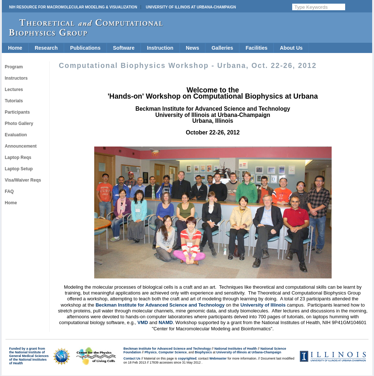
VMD (142, 322)
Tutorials (14, 100)
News (192, 48)
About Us (291, 48)
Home (15, 48)
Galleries (222, 48)
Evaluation (16, 134)
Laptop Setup (19, 168)
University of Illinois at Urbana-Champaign (191, 7)
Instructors (16, 78)
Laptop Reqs (18, 157)
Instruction (160, 48)
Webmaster (217, 358)
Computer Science (173, 352)
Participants (17, 112)
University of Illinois (263, 305)
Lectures (14, 89)
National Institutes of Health (235, 348)
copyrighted (187, 358)
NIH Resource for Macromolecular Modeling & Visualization (73, 7)
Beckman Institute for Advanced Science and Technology (160, 305)
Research (46, 48)
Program (14, 66)
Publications (85, 48)
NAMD (166, 322)
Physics (151, 352)
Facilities (256, 48)
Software (123, 48)
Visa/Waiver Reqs (23, 180)
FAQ (9, 191)
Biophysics (203, 352)
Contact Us (131, 358)
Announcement (21, 146)
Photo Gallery (19, 123)
